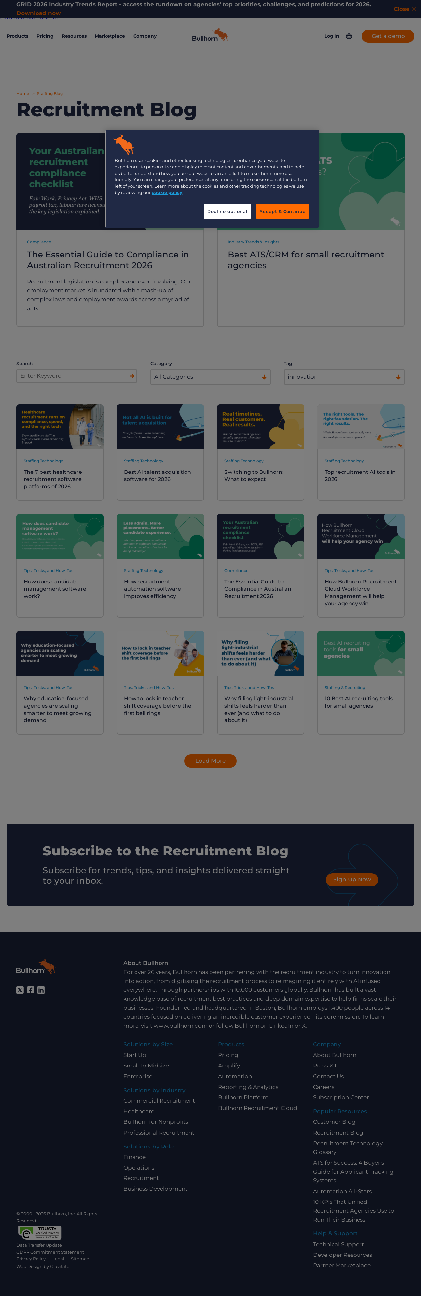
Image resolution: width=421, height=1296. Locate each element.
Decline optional (227, 211)
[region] (212, 179)
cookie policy (167, 192)
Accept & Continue (282, 211)
